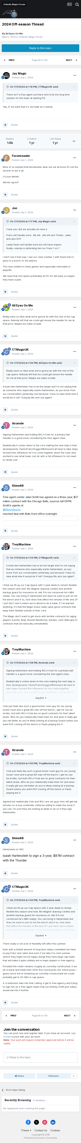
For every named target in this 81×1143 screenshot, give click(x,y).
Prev (12, 60)
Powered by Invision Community (40, 1138)
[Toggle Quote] (7, 86)
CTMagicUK (45, 86)
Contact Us (41, 1130)
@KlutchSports (12, 509)
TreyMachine (21, 544)
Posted (22, 77)
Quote (14, 124)
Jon (14, 208)
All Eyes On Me (14, 33)
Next (69, 60)
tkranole (18, 423)
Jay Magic (19, 73)
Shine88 (18, 485)
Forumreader (21, 156)
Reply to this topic (40, 48)
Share (19, 1075)
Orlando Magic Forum (31, 36)
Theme (26, 1130)
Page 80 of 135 (40, 60)
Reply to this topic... (19, 1057)
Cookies (55, 1130)
